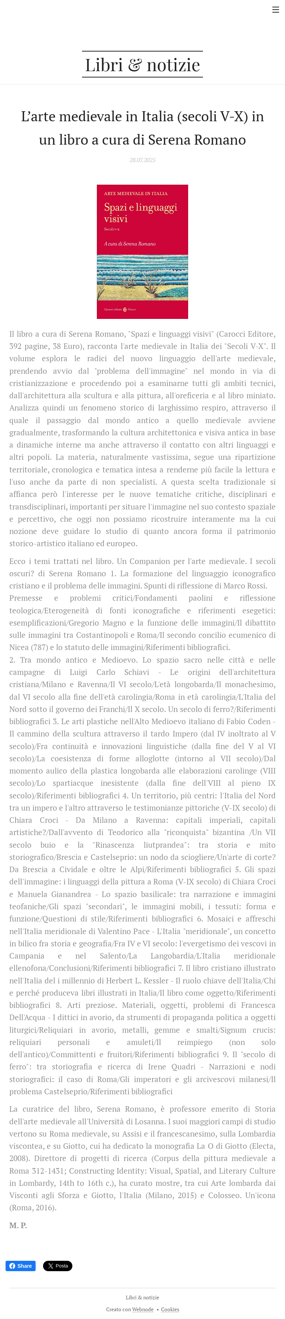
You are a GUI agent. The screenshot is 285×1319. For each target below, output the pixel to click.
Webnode (143, 1309)
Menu (275, 9)
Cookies (170, 1309)
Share (20, 1266)
